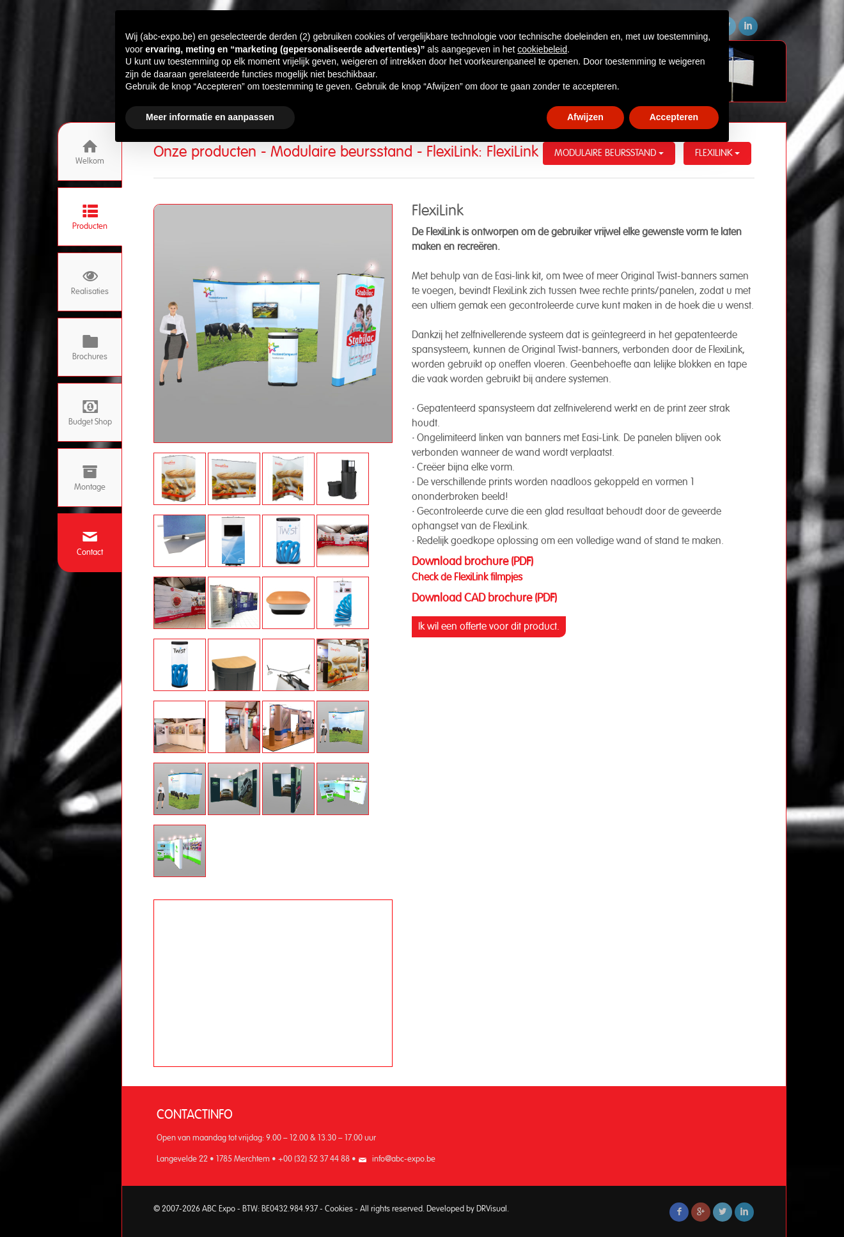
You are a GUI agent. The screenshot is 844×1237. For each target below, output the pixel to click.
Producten (89, 217)
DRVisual (491, 1209)
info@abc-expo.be (403, 1159)
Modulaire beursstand (609, 153)
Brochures (89, 347)
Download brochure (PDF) (472, 562)
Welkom (89, 152)
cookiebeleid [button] (542, 49)
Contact (90, 543)
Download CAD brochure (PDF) (484, 598)
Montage (90, 478)
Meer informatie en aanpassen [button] (210, 117)
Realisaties (90, 282)
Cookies (339, 1209)
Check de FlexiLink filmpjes (468, 577)
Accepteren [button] (674, 117)
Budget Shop (90, 412)
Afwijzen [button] (585, 117)
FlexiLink (717, 153)
